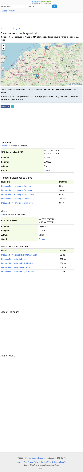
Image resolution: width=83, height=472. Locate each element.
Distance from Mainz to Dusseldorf (15, 267)
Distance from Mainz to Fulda (13, 259)
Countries (13, 11)
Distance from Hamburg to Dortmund (16, 190)
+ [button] (3, 45)
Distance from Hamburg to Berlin (15, 199)
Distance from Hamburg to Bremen (16, 186)
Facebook (5, 106)
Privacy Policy (33, 462)
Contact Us (45, 462)
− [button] (3, 48)
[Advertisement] (41, 19)
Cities (4, 11)
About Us (22, 462)
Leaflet (69, 84)
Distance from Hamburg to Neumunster (17, 194)
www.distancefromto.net (37, 458)
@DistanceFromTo (59, 462)
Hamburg (4, 146)
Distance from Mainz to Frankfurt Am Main (19, 255)
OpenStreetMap (77, 84)
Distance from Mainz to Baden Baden (17, 263)
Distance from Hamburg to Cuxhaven (17, 203)
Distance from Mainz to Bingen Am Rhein (18, 272)
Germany (48, 170)
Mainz (3, 214)
